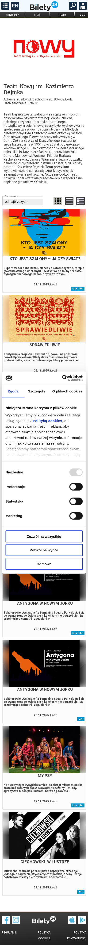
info (80, 719)
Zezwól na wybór (44, 550)
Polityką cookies (47, 421)
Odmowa (44, 564)
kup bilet (77, 288)
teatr (62, 15)
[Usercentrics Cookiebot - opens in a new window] (63, 378)
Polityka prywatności (76, 935)
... (82, 15)
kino (37, 15)
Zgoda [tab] (13, 391)
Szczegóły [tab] (36, 391)
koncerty (12, 15)
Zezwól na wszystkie (44, 536)
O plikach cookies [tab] (67, 391)
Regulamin (9, 932)
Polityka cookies (44, 935)
